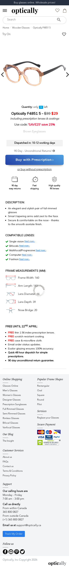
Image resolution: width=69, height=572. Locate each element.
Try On (6, 34)
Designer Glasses (12, 400)
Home (6, 28)
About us (7, 457)
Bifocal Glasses (10, 423)
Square (40, 395)
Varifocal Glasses (11, 427)
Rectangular (43, 386)
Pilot (39, 404)
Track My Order (14, 534)
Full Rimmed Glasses (13, 409)
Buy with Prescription (35, 160)
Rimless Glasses (11, 418)
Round (40, 400)
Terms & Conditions (13, 471)
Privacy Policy (9, 476)
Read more (29, 241)
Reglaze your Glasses (48, 418)
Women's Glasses (12, 395)
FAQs (5, 462)
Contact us (8, 466)
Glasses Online (10, 386)
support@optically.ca (28, 525)
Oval (39, 390)
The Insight (8, 441)
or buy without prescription (34, 169)
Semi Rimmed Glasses (14, 414)
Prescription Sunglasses (15, 404)
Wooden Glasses (21, 28)
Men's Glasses (10, 390)
